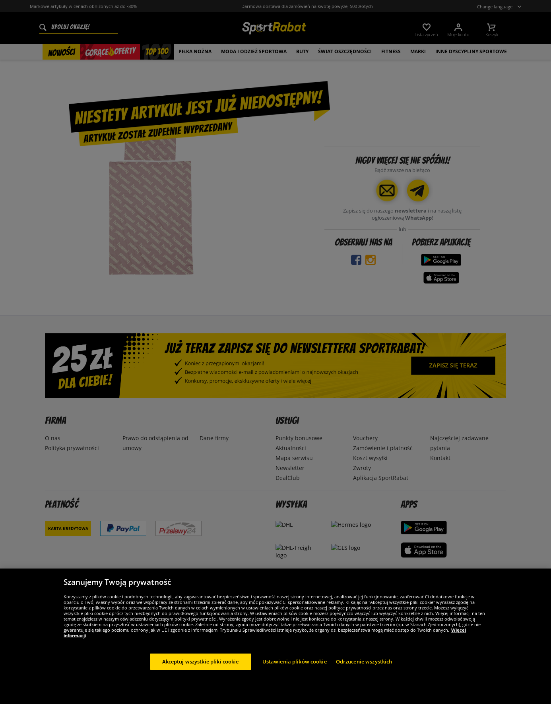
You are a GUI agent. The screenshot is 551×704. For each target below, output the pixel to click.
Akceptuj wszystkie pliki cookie (200, 675)
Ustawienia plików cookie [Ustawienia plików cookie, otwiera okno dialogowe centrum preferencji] (294, 675)
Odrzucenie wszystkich (364, 675)
